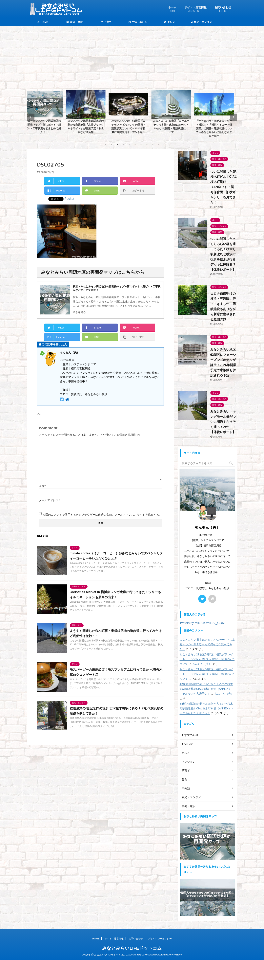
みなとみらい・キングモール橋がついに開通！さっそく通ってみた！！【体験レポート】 (223, 422)
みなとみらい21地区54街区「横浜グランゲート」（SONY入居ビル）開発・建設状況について (207, 659)
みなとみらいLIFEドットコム (132, 948)
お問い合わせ (222, 9)
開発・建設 (75, 22)
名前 (42, 486)
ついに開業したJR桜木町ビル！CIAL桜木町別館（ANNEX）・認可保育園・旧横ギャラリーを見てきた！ (223, 187)
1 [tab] (105, 145)
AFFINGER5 (175, 954)
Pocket (69, 198)
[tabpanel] (47, 113)
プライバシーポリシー (160, 938)
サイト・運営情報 (195, 9)
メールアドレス (49, 500)
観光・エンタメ (201, 22)
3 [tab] (117, 145)
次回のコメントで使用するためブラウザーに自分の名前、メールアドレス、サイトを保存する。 (102, 514)
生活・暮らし (138, 22)
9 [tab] (153, 145)
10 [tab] (159, 145)
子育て (106, 22)
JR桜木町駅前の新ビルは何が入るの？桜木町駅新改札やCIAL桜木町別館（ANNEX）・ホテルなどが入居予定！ (207, 689)
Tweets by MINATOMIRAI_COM (202, 623)
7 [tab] (141, 145)
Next (233, 117)
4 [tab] (123, 145)
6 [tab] (135, 145)
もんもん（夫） (202, 664)
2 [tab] (111, 145)
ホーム (172, 9)
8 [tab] (147, 145)
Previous (30, 117)
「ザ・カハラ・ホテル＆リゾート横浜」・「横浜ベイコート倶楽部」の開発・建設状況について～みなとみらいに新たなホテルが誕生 (218, 128)
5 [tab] (129, 145)
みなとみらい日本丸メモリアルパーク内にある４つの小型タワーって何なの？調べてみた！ (207, 644)
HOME (42, 22)
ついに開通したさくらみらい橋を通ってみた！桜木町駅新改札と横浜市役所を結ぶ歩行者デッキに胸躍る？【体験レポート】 (223, 254)
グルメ (169, 22)
